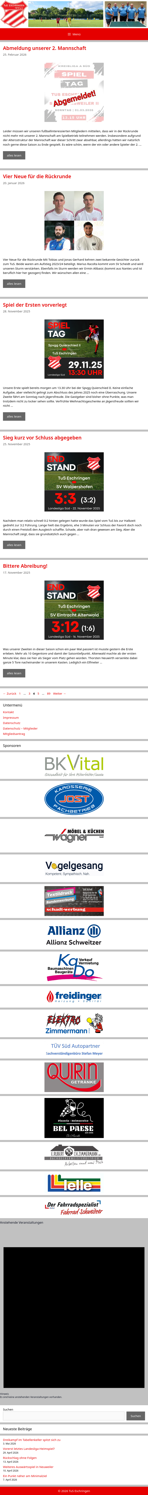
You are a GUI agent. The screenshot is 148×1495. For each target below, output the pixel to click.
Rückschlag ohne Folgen (20, 1458)
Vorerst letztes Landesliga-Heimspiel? (29, 1449)
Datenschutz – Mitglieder (20, 728)
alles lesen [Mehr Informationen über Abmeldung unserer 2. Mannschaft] (14, 155)
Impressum (11, 717)
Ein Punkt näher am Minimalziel (25, 1476)
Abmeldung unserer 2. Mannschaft (44, 48)
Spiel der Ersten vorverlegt (35, 304)
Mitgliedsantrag (14, 734)
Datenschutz (11, 723)
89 (49, 693)
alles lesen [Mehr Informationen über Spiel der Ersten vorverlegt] (14, 416)
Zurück (9, 693)
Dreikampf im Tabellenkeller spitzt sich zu (31, 1440)
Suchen (8, 1409)
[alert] (74, 1314)
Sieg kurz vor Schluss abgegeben (42, 437)
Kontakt (8, 712)
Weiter (59, 693)
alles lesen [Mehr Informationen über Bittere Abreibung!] (14, 673)
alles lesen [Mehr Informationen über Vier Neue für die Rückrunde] (14, 284)
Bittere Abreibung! (25, 565)
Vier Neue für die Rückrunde (37, 176)
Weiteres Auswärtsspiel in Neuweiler (28, 1467)
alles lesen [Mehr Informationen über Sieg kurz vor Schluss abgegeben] (14, 545)
